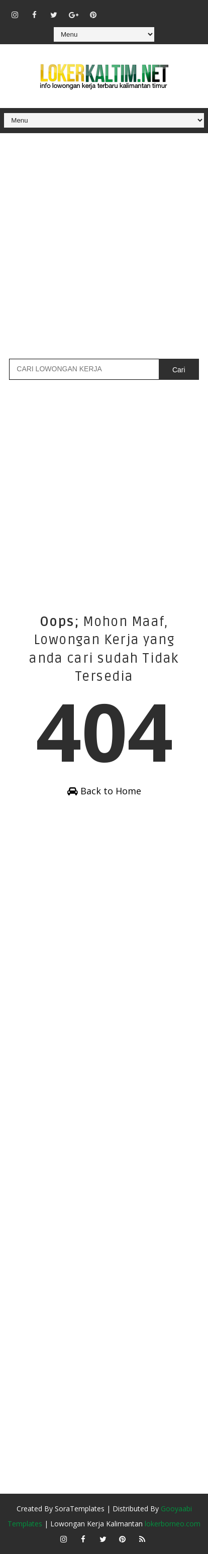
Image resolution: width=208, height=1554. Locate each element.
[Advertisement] (104, 245)
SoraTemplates (80, 1508)
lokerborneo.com (172, 1523)
